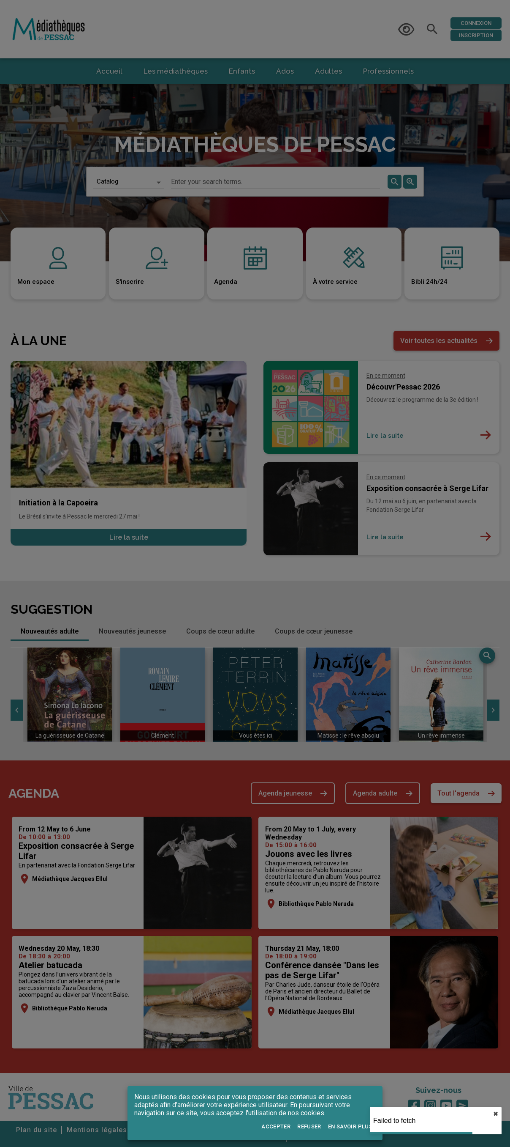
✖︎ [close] (495, 1114)
